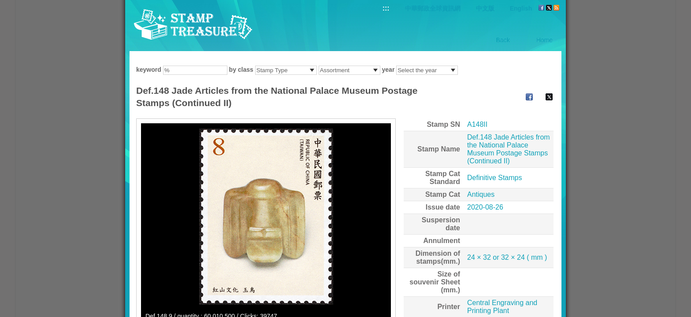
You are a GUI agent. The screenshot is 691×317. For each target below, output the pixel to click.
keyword (148, 69)
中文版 (485, 8)
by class (241, 69)
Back (503, 40)
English (521, 8)
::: (386, 8)
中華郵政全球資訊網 (433, 8)
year (388, 69)
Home (544, 40)
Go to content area (4, 4)
